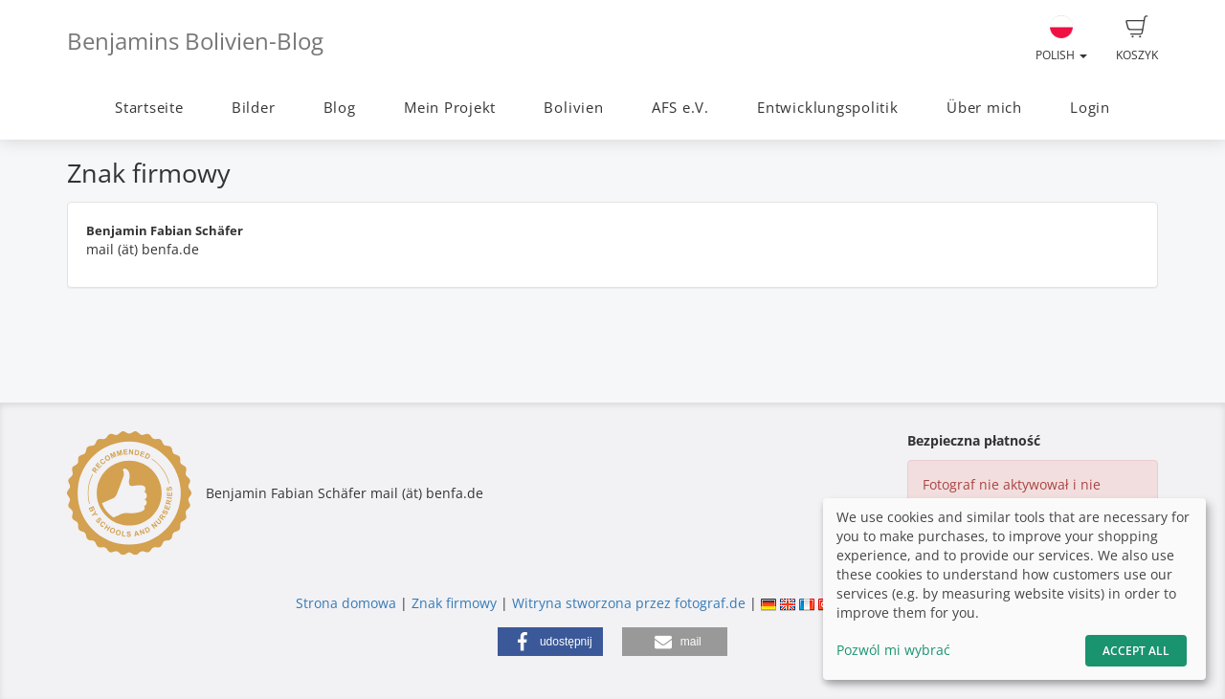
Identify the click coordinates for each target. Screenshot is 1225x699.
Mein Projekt (450, 108)
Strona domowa (346, 603)
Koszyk (1137, 39)
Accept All (1135, 651)
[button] (550, 641)
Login (1090, 108)
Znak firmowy (456, 603)
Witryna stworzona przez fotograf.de (629, 603)
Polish (1061, 39)
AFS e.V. (680, 108)
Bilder (254, 108)
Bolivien (573, 108)
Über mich (984, 108)
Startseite (149, 108)
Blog (339, 108)
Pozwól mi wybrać (893, 650)
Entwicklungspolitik (828, 108)
